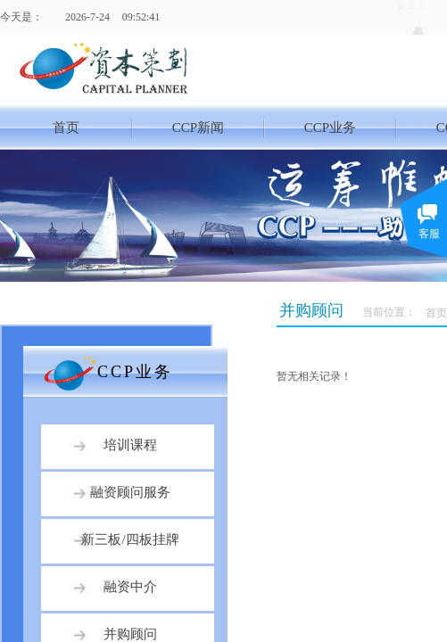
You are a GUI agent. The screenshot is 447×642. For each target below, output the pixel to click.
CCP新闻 (198, 127)
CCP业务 (330, 127)
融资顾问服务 (130, 492)
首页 (66, 127)
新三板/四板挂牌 (129, 539)
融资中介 (130, 587)
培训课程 (130, 445)
